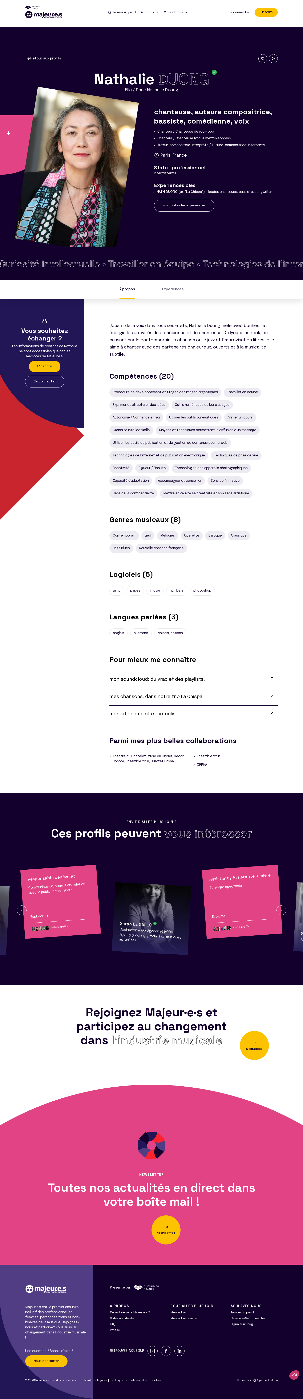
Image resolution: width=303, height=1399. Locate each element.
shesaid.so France (183, 1318)
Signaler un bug (242, 1324)
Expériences (173, 289)
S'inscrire (266, 12)
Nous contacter (46, 1361)
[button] (22, 910)
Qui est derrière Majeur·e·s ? (130, 1312)
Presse (115, 1330)
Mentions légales (95, 1380)
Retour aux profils (44, 58)
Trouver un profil (242, 1312)
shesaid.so (178, 1312)
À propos (127, 289)
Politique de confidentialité (129, 1380)
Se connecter (239, 12)
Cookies (156, 1380)
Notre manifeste (122, 1318)
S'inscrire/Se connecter (248, 1318)
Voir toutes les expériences (184, 205)
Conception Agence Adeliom (257, 1380)
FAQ (112, 1324)
